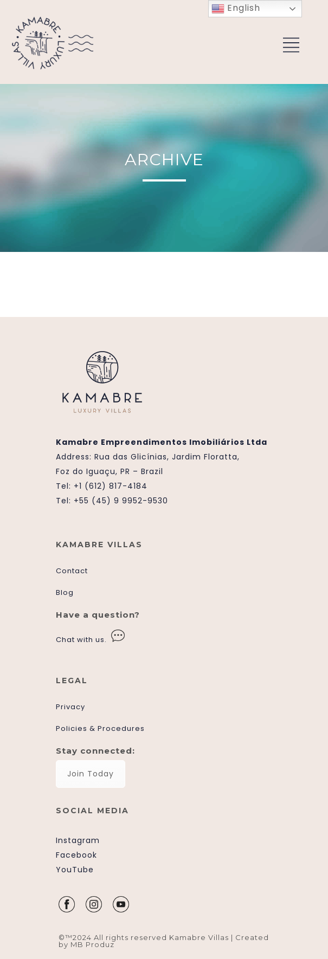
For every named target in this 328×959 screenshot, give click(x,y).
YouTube (75, 869)
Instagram (78, 840)
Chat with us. (81, 639)
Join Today (90, 773)
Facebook (76, 855)
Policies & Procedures (100, 728)
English (235, 8)
